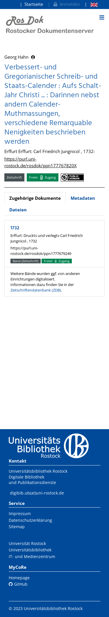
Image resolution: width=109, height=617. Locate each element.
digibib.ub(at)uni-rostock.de (37, 493)
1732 (14, 228)
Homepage (19, 577)
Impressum (20, 513)
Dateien (18, 210)
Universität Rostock (27, 543)
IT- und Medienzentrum (32, 556)
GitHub (18, 584)
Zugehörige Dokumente (35, 198)
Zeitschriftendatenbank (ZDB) (35, 290)
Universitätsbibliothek (30, 550)
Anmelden (66, 4)
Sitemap (17, 526)
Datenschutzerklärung (30, 520)
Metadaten (83, 198)
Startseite (33, 4)
